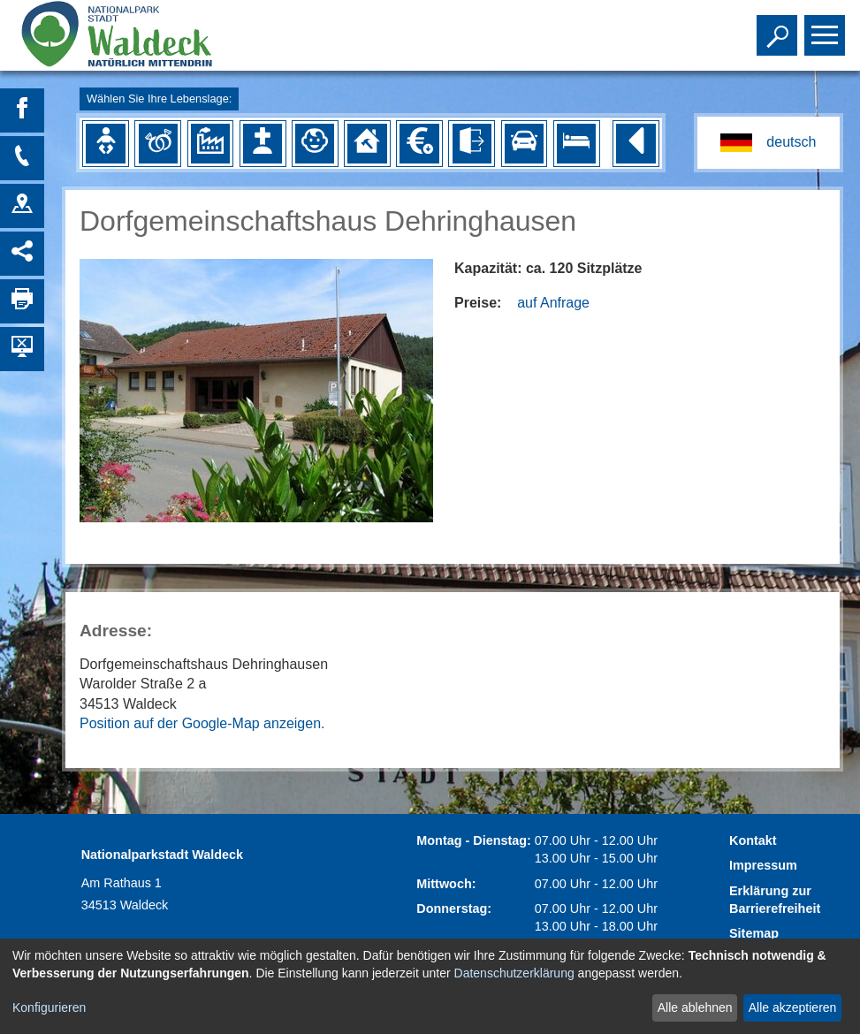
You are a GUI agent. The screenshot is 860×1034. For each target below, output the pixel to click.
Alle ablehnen (695, 1007)
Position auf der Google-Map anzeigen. (202, 723)
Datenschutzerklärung (514, 973)
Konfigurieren (49, 1007)
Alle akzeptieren (793, 1007)
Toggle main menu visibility (826, 27)
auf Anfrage (553, 302)
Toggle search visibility (779, 27)
